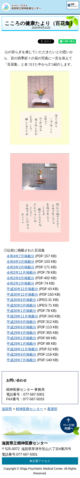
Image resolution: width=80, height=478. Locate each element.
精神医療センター (29, 409)
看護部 (52, 409)
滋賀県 (7, 409)
